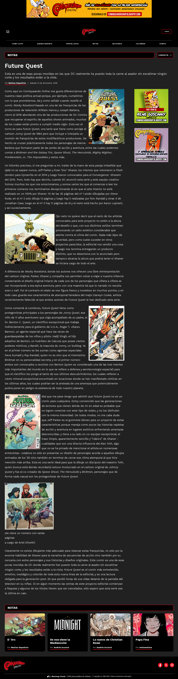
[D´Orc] (25, 624)
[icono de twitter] (166, 665)
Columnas (140, 44)
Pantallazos (72, 44)
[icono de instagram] (172, 665)
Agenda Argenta (44, 44)
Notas (95, 44)
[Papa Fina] (153, 624)
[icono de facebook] (160, 665)
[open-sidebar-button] (7, 31)
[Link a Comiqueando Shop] (167, 31)
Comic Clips (17, 44)
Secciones (117, 44)
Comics (162, 44)
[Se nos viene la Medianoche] (68, 624)
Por (17, 647)
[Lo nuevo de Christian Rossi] (110, 624)
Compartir (165, 55)
